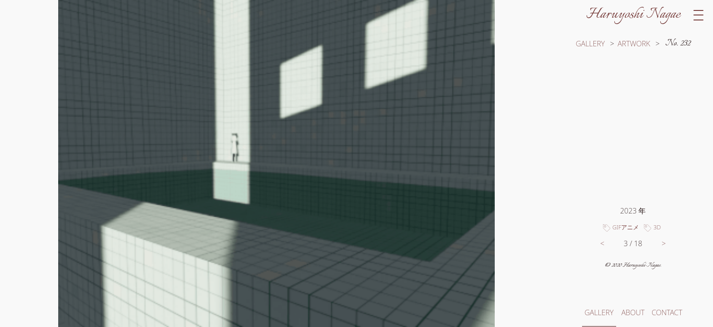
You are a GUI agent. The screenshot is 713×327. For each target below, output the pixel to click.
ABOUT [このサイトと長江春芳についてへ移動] (632, 312)
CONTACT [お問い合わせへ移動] (667, 312)
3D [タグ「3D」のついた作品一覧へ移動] (657, 227)
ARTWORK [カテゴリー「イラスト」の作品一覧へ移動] (634, 44)
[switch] (276, 163)
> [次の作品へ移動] (664, 243)
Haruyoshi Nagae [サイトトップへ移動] (633, 14)
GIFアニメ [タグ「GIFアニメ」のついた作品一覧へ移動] (626, 227)
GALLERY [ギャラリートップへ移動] (590, 44)
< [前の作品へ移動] (602, 243)
